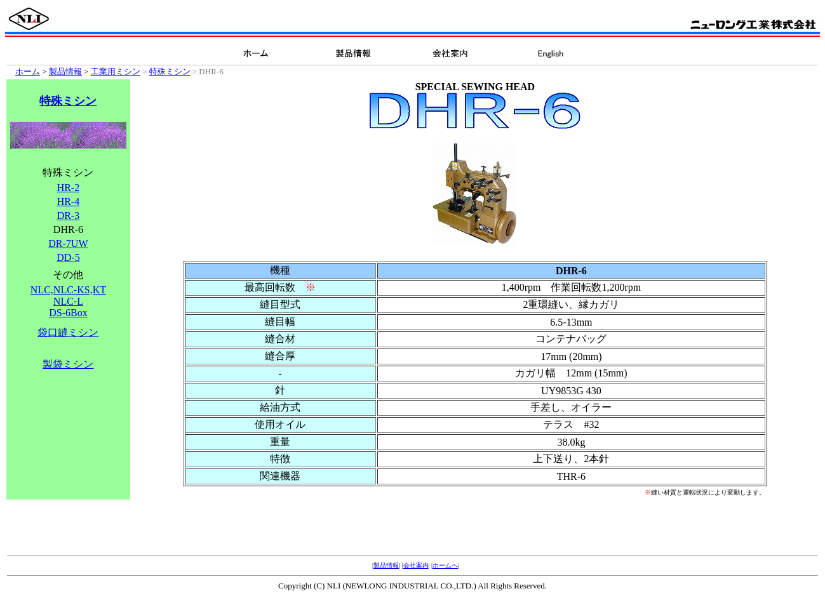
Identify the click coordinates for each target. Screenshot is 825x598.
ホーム (27, 71)
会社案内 (416, 565)
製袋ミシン (68, 364)
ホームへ (445, 565)
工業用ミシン (115, 71)
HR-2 (68, 187)
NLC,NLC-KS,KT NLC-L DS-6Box (68, 301)
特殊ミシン (170, 71)
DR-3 (68, 215)
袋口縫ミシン (67, 332)
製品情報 (65, 71)
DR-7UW (68, 243)
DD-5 (68, 257)
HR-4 (68, 201)
